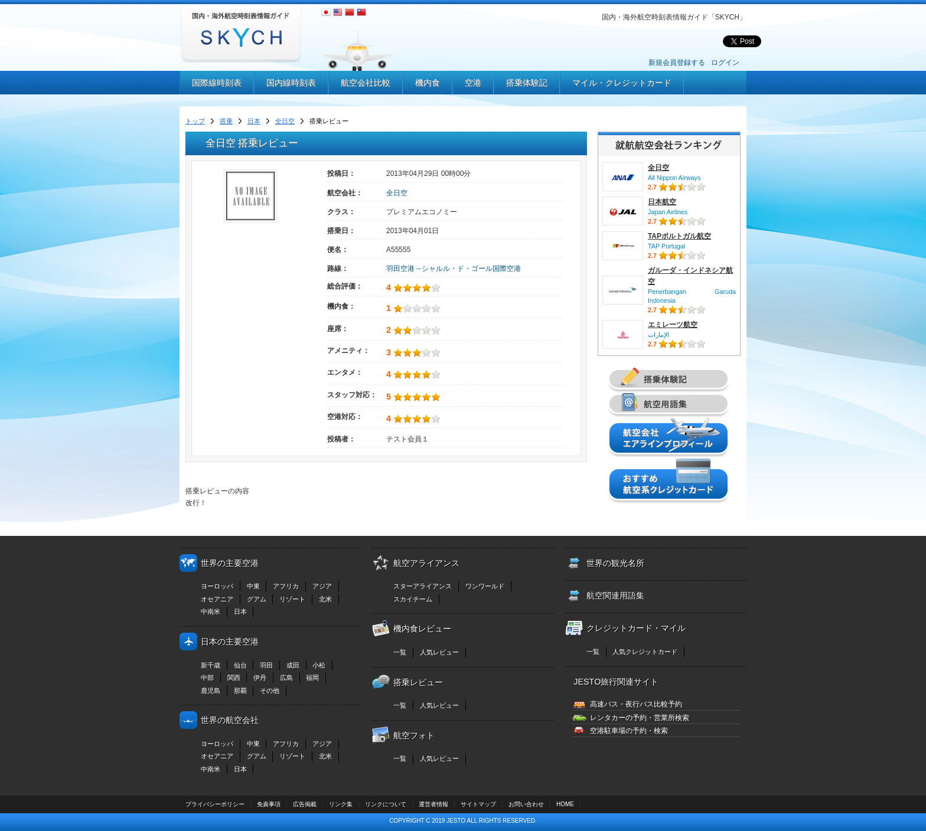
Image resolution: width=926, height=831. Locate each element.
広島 (286, 677)
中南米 (210, 611)
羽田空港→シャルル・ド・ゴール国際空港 (453, 268)
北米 (325, 599)
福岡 (312, 677)
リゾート (292, 599)
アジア (322, 586)
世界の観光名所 (615, 563)
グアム (256, 599)
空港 (473, 82)
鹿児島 (210, 690)
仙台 (240, 665)
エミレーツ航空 (672, 324)
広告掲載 (305, 804)
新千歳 (210, 665)
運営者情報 (433, 804)
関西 (233, 677)
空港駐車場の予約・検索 (629, 731)
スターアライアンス (422, 586)
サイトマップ (478, 804)
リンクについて (385, 804)
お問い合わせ (526, 804)
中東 (253, 586)
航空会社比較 (365, 82)
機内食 (427, 82)
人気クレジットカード (644, 651)
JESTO (455, 820)
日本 (253, 121)
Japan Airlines (667, 211)
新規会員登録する (676, 62)
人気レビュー (439, 652)
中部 (207, 677)
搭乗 (226, 121)
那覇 (240, 690)
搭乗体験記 (526, 82)
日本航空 (662, 202)
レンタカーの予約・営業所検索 (639, 718)
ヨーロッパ (217, 586)
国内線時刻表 (291, 82)
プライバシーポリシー (214, 804)
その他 (269, 690)
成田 (292, 665)
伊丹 (259, 677)
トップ (195, 121)
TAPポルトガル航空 (679, 236)
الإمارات (658, 334)
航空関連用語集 (615, 595)
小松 (318, 665)
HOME (565, 804)
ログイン (725, 62)
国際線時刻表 (217, 82)
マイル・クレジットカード (621, 82)
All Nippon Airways (674, 177)
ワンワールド (484, 586)
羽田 (266, 665)
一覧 (399, 652)
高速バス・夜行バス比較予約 (636, 704)
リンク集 (341, 804)
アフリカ (286, 586)
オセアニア (217, 599)
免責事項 (269, 804)
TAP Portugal (666, 246)
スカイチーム (412, 599)
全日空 (285, 121)
